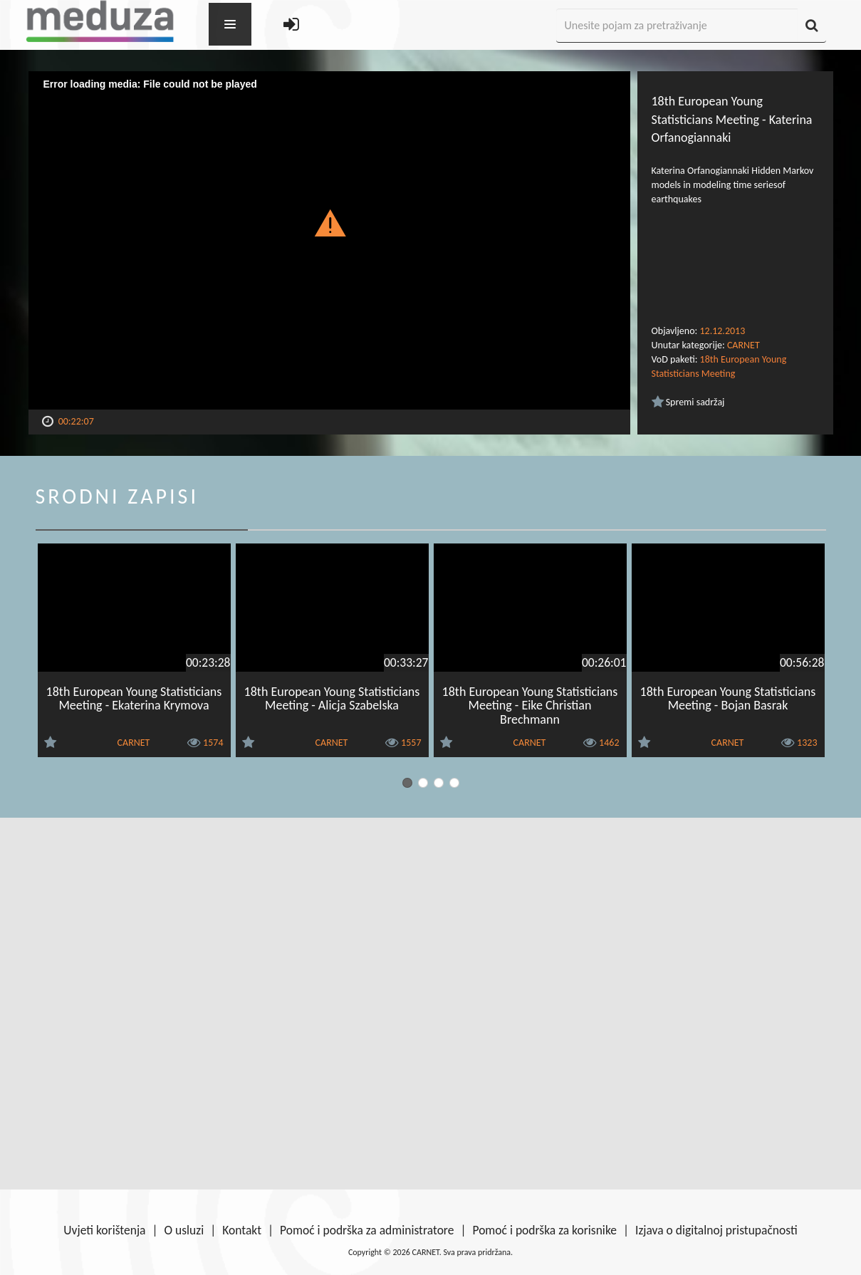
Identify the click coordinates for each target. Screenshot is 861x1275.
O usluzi (184, 1230)
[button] (329, 222)
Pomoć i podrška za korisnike (544, 1230)
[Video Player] (329, 240)
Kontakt (241, 1230)
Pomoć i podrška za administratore (367, 1230)
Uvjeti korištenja (104, 1230)
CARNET (743, 345)
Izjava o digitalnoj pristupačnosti (716, 1230)
